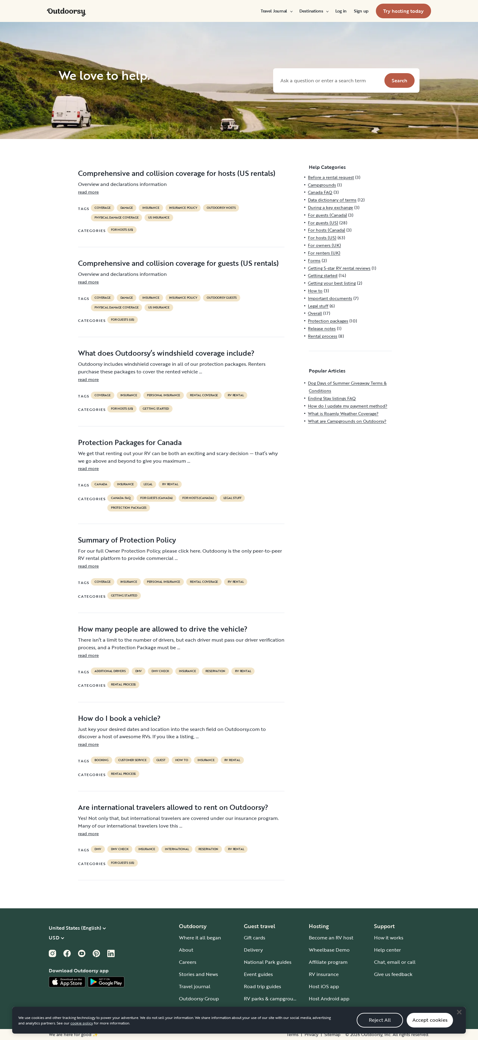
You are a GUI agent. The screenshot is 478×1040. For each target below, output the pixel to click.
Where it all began (200, 937)
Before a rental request (331, 177)
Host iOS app (324, 986)
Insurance (150, 208)
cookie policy (81, 1032)
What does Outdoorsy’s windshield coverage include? (166, 353)
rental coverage (204, 395)
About (186, 949)
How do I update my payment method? (347, 406)
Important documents (330, 298)
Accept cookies (430, 1029)
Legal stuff (232, 498)
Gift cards (254, 937)
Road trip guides (262, 986)
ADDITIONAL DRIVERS (110, 671)
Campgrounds (322, 185)
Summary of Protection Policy (127, 540)
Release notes (322, 328)
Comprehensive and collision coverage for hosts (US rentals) (176, 173)
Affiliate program (328, 962)
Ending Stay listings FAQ (332, 398)
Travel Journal (276, 11)
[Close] (459, 1021)
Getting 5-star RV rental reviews (339, 268)
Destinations (313, 11)
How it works (388, 937)
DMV (138, 671)
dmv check (160, 671)
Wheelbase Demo (329, 949)
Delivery (253, 949)
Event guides (258, 974)
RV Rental (236, 395)
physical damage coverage (116, 217)
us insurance (158, 217)
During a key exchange (330, 207)
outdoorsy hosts (221, 208)
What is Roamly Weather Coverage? (343, 413)
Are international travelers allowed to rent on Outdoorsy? (173, 807)
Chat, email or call (395, 962)
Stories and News (198, 974)
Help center (387, 949)
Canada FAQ (120, 498)
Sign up (361, 11)
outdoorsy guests (222, 298)
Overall (315, 313)
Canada (101, 484)
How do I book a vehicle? (119, 718)
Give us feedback (393, 974)
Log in (341, 11)
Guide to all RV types (267, 1010)
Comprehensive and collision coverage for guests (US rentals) (178, 263)
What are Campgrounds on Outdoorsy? (347, 421)
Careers (187, 962)
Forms (314, 260)
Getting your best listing (332, 283)
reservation (215, 671)
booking (102, 760)
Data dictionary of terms (332, 200)
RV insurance (324, 974)
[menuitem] (276, 11)
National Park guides (267, 962)
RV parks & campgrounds (272, 998)
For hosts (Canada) (197, 498)
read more (88, 192)
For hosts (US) (122, 230)
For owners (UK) (324, 245)
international (177, 849)
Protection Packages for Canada (130, 442)
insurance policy (183, 208)
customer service (132, 760)
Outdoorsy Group (199, 998)
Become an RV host (331, 937)
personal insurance (163, 395)
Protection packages (128, 508)
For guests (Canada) (156, 498)
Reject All (380, 1029)
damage (126, 208)
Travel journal (194, 986)
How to (181, 760)
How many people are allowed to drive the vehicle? (163, 629)
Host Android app (329, 998)
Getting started (156, 409)
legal (148, 484)
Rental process (123, 684)
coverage (102, 208)
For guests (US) (122, 320)
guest (161, 760)
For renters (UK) (324, 253)
